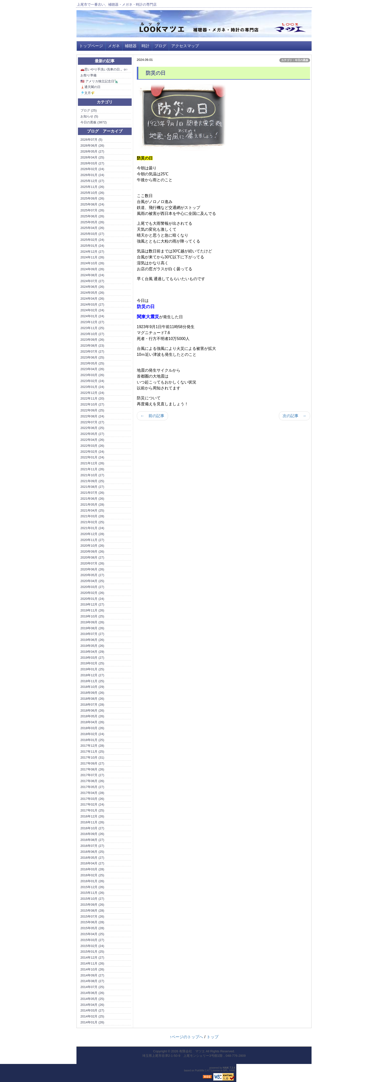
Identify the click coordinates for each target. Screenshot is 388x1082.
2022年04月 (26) (92, 440)
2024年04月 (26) (92, 298)
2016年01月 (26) (92, 881)
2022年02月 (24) (92, 451)
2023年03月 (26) (92, 375)
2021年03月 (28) (92, 516)
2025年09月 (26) (92, 198)
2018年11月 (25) (92, 681)
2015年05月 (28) (92, 928)
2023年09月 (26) (92, 339)
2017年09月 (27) (92, 763)
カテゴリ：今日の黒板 (294, 60)
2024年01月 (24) (92, 316)
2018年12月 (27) (92, 675)
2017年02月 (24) (92, 804)
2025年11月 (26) (92, 187)
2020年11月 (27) (92, 540)
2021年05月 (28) (92, 504)
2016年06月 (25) (92, 852)
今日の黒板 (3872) (93, 122)
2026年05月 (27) (92, 151)
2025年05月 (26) (92, 222)
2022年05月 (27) (92, 434)
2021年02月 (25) (92, 522)
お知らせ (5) (89, 116)
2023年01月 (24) (92, 387)
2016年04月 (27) (92, 863)
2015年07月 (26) (92, 916)
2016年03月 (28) (92, 869)
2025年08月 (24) (92, 204)
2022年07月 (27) (92, 422)
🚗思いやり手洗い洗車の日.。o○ (104, 69)
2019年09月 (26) (92, 622)
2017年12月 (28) (92, 745)
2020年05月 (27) (92, 575)
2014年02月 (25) (92, 1016)
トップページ (91, 46)
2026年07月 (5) (91, 139)
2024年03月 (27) (92, 304)
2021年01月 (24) (92, 528)
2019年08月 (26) (92, 628)
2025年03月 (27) (92, 234)
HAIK (226, 1067)
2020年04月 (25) (92, 581)
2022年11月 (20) (92, 398)
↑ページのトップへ (186, 1037)
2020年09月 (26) (92, 551)
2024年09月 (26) (92, 269)
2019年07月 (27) (92, 634)
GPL (225, 1070)
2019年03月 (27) (92, 657)
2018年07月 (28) (92, 704)
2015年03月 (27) (92, 940)
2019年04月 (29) (92, 652)
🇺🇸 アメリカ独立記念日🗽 (99, 81)
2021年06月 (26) (92, 498)
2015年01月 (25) (92, 951)
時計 (145, 46)
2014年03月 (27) (92, 1010)
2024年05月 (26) (92, 292)
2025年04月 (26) (92, 228)
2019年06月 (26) (92, 640)
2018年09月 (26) (92, 693)
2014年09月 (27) (92, 975)
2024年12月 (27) (92, 251)
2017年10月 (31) (92, 757)
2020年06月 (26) (92, 569)
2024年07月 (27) (92, 281)
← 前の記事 (152, 416)
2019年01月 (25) (92, 669)
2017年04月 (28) (92, 793)
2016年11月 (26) (92, 822)
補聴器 (131, 46)
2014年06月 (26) (92, 993)
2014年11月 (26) (92, 963)
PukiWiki (199, 1070)
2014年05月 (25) (92, 999)
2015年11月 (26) (92, 893)
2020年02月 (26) (92, 593)
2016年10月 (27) (92, 828)
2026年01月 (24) (92, 175)
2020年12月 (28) (92, 534)
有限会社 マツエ (192, 1051)
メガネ (114, 46)
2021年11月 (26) (92, 469)
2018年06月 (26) (92, 710)
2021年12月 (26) (92, 463)
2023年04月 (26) (92, 369)
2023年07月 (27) (92, 351)
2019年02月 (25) (92, 663)
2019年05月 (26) (92, 646)
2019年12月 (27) (92, 604)
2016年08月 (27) (92, 840)
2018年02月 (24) (92, 734)
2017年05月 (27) (92, 787)
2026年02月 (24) (92, 169)
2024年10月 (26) (92, 263)
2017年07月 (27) (92, 775)
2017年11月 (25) (92, 751)
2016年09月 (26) (92, 834)
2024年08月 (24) (92, 275)
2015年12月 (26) (92, 887)
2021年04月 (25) (92, 510)
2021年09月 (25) (92, 481)
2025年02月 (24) (92, 240)
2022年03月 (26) (92, 446)
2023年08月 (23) (92, 345)
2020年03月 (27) (92, 587)
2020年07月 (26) (92, 563)
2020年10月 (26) (92, 545)
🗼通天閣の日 (90, 87)
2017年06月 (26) (92, 781)
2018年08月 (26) (92, 698)
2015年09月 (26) (92, 904)
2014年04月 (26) (92, 1005)
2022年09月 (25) (92, 410)
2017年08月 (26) (92, 769)
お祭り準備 (88, 75)
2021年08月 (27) (92, 487)
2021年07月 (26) (92, 493)
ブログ (160, 46)
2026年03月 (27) (92, 163)
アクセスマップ (185, 46)
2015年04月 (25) (92, 934)
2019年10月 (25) (92, 616)
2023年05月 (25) (92, 363)
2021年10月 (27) (92, 475)
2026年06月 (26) (92, 145)
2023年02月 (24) (92, 381)
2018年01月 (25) (92, 740)
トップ (212, 1037)
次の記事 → (294, 416)
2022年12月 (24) (92, 393)
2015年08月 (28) (92, 910)
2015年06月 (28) (92, 922)
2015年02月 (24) (92, 946)
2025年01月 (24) (92, 246)
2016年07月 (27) (92, 846)
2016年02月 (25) (92, 875)
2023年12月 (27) (92, 322)
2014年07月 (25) (92, 987)
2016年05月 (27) (92, 857)
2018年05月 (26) (92, 716)
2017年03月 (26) (92, 799)
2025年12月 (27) (92, 181)
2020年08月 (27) (92, 557)
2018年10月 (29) (92, 687)
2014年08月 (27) (92, 981)
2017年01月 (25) (92, 810)
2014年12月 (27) (92, 957)
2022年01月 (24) (92, 457)
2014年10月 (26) (92, 969)
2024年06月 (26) (92, 287)
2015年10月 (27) (92, 899)
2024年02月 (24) (92, 310)
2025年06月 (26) (92, 216)
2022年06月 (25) (92, 428)
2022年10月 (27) (92, 404)
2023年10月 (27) (92, 334)
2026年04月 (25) (92, 157)
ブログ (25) (88, 110)
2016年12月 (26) (92, 816)
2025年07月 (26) (92, 210)
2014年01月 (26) (92, 1022)
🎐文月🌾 (87, 93)
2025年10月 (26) (92, 193)
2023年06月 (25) (92, 357)
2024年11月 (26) (92, 257)
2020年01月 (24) (92, 599)
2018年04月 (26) (92, 722)
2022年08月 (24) (92, 416)
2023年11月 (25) (92, 328)
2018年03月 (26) (92, 728)
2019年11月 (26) (92, 610)
